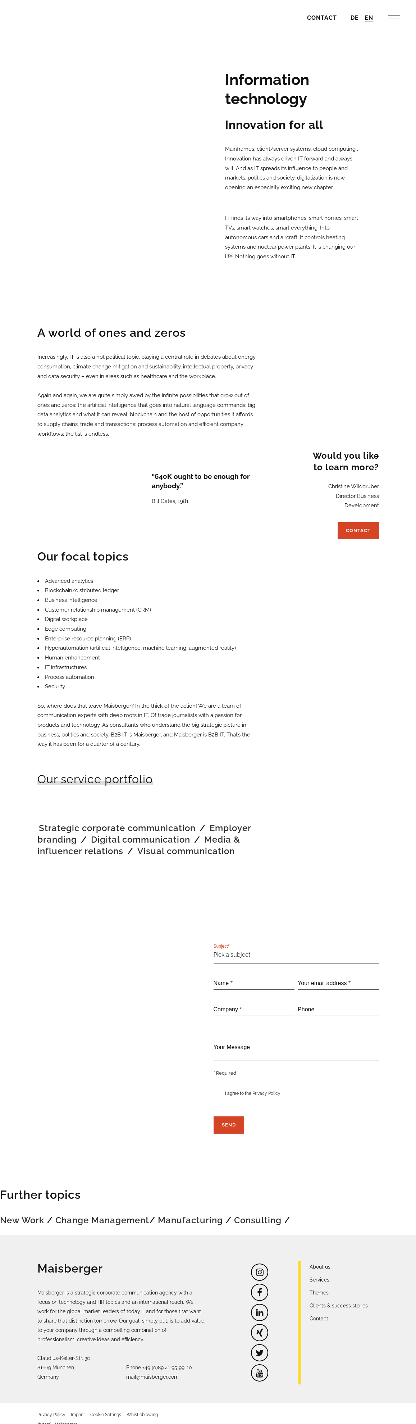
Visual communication (186, 841)
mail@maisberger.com (152, 1367)
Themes (319, 1282)
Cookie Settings (105, 1404)
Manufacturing (190, 1210)
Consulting (258, 1210)
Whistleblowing (142, 1404)
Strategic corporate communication (117, 818)
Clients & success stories (339, 1295)
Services (319, 1270)
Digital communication (140, 830)
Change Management (102, 1210)
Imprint (78, 1404)
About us (320, 1257)
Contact (358, 517)
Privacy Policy (266, 1083)
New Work (22, 1210)
